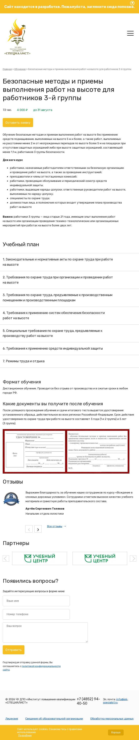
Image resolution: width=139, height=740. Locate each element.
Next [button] (133, 558)
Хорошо (116, 734)
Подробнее (25, 737)
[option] (39, 558)
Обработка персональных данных (112, 718)
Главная (7, 69)
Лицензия (11, 718)
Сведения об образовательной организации (54, 718)
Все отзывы (54, 526)
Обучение (20, 69)
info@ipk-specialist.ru (115, 701)
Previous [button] (6, 558)
